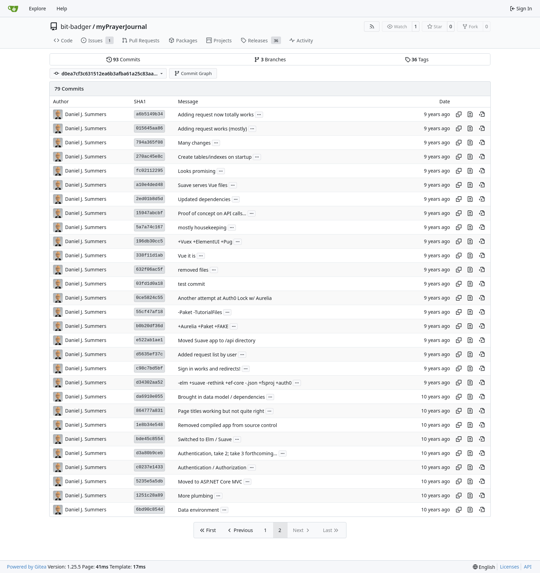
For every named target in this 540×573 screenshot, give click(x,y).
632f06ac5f (149, 269)
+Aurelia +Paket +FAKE (203, 326)
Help (61, 8)
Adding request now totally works (216, 114)
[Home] (13, 8)
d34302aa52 (149, 382)
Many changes (194, 142)
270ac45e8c (149, 156)
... (259, 114)
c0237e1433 (149, 467)
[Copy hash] (459, 114)
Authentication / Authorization (212, 467)
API (527, 566)
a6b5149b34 (149, 114)
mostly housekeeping (202, 227)
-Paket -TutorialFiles (200, 312)
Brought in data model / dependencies (221, 397)
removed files (193, 270)
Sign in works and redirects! (209, 368)
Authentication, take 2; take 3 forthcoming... (227, 453)
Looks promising (197, 171)
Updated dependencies (204, 199)
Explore (37, 8)
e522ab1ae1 (149, 340)
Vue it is (187, 255)
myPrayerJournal (121, 26)
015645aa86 (149, 128)
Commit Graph (193, 73)
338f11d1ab (149, 255)
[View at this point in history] (482, 114)
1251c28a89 (149, 495)
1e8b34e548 (149, 424)
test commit (191, 284)
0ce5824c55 (149, 297)
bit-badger (76, 26)
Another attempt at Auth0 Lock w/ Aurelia (225, 298)
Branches (270, 59)
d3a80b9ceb (149, 453)
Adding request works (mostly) (212, 128)
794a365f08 (149, 142)
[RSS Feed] (372, 26)
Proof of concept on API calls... (212, 213)
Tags (417, 59)
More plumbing (195, 495)
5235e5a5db (149, 481)
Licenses (509, 566)
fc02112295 (149, 170)
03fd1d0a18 (149, 283)
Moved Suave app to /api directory (217, 340)
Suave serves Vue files (203, 185)
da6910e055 (149, 396)
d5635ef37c (149, 354)
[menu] (484, 567)
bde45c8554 (149, 438)
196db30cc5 (149, 241)
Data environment (198, 510)
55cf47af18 (149, 311)
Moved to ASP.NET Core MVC (210, 481)
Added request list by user (207, 354)
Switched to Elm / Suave (205, 439)
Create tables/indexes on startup (215, 157)
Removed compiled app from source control (227, 425)
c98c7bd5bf (149, 368)
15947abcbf (149, 213)
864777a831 (149, 410)
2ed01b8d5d (149, 198)
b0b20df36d (149, 326)
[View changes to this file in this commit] (470, 114)
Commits (123, 59)
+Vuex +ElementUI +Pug (205, 241)
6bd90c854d (149, 509)
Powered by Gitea (26, 566)
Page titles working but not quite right (221, 411)
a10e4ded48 (149, 184)
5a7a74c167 (149, 227)
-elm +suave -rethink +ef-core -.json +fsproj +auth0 (235, 382)
